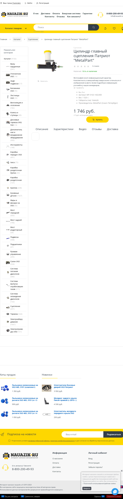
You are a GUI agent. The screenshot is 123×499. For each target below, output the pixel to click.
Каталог (10, 58)
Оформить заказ (114, 496)
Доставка (45, 13)
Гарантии (87, 13)
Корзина (97, 496)
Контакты (49, 16)
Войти (28, 3)
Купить (99, 119)
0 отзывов (95, 66)
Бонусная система (71, 13)
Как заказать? (74, 16)
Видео (82, 129)
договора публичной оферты (39, 441)
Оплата (56, 13)
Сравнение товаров (32, 496)
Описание (42, 129)
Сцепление (78, 48)
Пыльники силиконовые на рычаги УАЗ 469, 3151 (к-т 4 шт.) (25, 413)
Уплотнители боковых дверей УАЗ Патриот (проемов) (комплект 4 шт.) (67, 387)
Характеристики (63, 129)
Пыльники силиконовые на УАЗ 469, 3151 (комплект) (25, 386)
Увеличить (44, 81)
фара (42, 31)
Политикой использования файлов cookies (100, 483)
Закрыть (86, 488)
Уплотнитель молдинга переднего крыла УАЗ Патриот (65, 413)
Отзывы (61, 16)
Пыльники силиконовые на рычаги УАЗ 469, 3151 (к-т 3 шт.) (25, 400)
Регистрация (42, 3)
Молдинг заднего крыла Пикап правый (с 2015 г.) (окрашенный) (65, 400)
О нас (36, 13)
